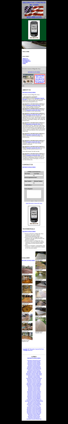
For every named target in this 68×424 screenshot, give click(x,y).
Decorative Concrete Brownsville (34, 370)
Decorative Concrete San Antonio (34, 413)
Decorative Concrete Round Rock (34, 411)
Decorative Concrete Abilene (34, 363)
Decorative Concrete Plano (34, 407)
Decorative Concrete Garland (34, 383)
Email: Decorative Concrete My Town (34, 204)
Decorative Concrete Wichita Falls (34, 420)
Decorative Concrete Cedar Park (34, 373)
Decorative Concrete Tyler (34, 416)
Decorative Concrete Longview (34, 394)
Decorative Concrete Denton (34, 378)
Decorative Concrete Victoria (34, 418)
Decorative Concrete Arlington (34, 365)
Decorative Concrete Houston (34, 388)
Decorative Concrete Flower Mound (34, 379)
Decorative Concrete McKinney (34, 397)
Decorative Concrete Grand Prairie (34, 385)
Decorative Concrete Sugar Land (34, 414)
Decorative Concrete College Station (34, 375)
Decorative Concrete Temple (34, 415)
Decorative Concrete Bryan (34, 371)
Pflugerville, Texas (36, 68)
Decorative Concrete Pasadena (33, 405)
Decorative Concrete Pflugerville (34, 406)
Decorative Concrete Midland (34, 400)
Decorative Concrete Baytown (34, 368)
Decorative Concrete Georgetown (34, 384)
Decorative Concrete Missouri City (34, 401)
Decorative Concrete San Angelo (34, 412)
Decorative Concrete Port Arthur (34, 408)
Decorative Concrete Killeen (34, 390)
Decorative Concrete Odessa (34, 403)
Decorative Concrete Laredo (34, 391)
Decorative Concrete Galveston (34, 382)
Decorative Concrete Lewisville (34, 393)
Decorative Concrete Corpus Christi (34, 376)
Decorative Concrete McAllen (34, 396)
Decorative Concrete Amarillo (34, 364)
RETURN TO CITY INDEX (34, 72)
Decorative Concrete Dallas (34, 377)
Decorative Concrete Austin (34, 366)
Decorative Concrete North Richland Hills (34, 402)
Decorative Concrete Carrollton (34, 372)
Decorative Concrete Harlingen (34, 387)
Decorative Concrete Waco (34, 419)
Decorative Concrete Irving (34, 389)
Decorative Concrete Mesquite (33, 399)
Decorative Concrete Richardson (34, 409)
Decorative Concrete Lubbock (34, 395)
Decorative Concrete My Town (33, 105)
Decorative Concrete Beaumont (34, 369)
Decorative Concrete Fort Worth (34, 381)
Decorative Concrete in (27, 68)
